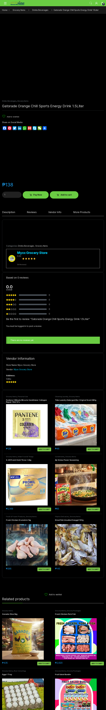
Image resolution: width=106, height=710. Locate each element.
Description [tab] (8, 212)
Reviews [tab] (31, 212)
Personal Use (23, 397)
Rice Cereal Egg (20, 671)
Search (90, 3)
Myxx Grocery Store (23, 369)
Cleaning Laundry (61, 397)
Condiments (60, 457)
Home (4, 10)
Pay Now (37, 195)
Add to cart (66, 195)
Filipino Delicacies (62, 517)
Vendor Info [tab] (54, 212)
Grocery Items (19, 10)
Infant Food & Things (25, 457)
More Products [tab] (81, 212)
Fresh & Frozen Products (15, 517)
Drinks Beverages (40, 10)
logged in (22, 326)
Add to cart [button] (44, 449)
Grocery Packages (74, 611)
